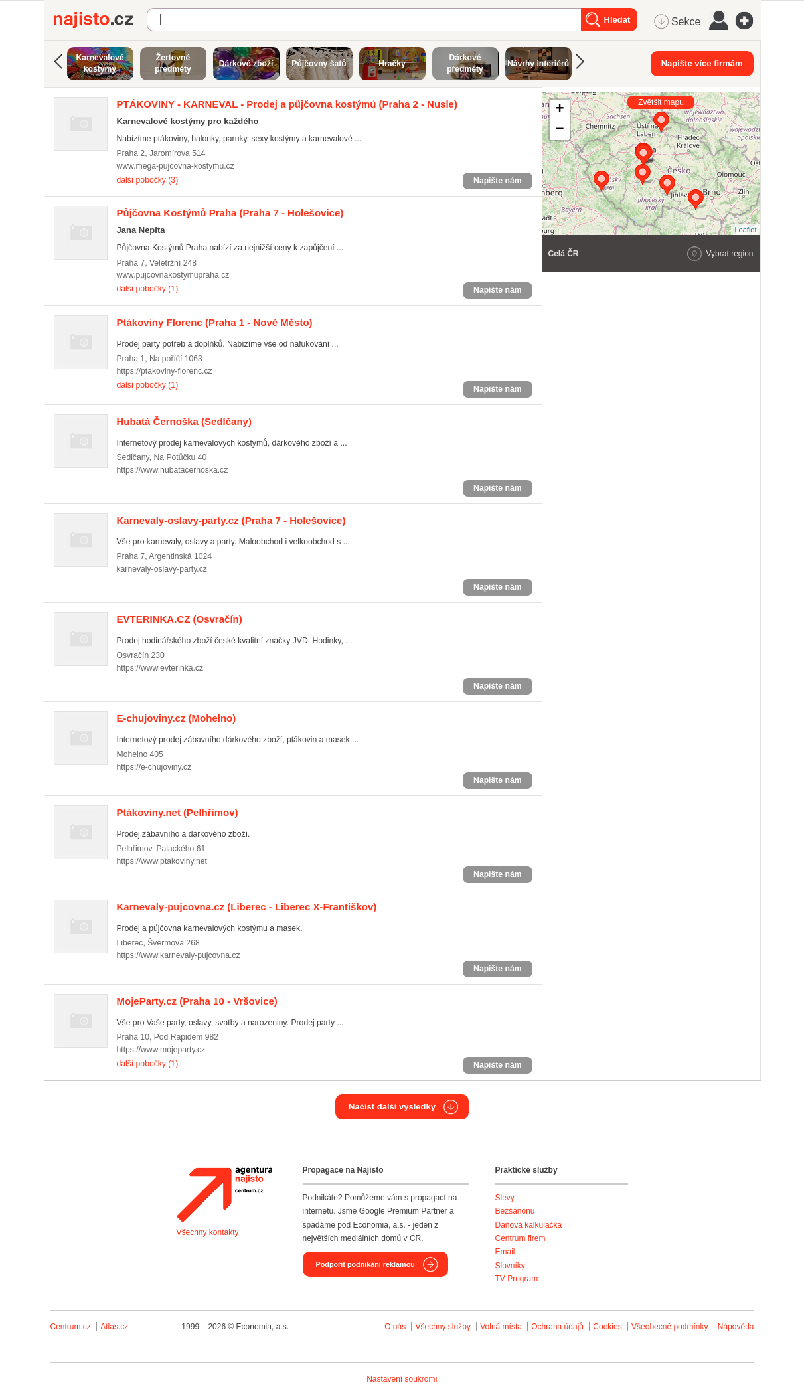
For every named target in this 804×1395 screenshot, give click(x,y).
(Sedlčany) (184, 421)
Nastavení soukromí (402, 1379)
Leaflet (745, 230)
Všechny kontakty (208, 1232)
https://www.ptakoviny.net (162, 861)
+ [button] (559, 110)
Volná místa (501, 1326)
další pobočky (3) (148, 180)
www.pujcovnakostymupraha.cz (173, 275)
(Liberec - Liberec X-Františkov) (247, 906)
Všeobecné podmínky (669, 1326)
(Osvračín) (179, 619)
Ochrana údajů (557, 1326)
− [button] (559, 130)
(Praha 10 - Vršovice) (197, 1001)
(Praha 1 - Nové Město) (215, 322)
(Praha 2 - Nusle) (287, 104)
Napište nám (497, 180)
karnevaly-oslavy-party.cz (162, 569)
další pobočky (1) (148, 288)
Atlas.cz (114, 1326)
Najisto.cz (100, 20)
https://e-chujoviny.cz (154, 767)
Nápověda (736, 1326)
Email (505, 1251)
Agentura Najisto (224, 1194)
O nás (395, 1326)
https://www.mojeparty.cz (161, 1049)
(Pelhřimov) (177, 812)
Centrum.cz (70, 1326)
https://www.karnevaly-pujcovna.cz (178, 955)
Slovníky (510, 1265)
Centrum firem (520, 1238)
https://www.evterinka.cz (160, 668)
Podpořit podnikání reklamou (365, 1264)
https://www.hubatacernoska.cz (172, 470)
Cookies (607, 1326)
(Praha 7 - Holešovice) (230, 212)
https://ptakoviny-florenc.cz (164, 371)
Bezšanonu (515, 1211)
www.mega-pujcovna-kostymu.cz (175, 166)
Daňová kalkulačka (528, 1225)
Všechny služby (444, 1326)
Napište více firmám (702, 63)
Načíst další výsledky (392, 1106)
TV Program (516, 1278)
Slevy (505, 1197)
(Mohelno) (176, 718)
